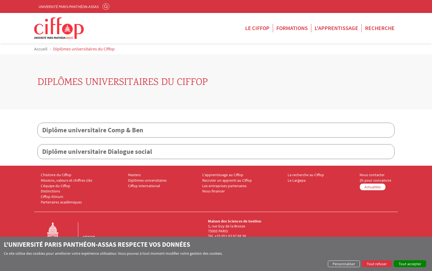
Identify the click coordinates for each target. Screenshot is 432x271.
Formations (292, 28)
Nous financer (213, 191)
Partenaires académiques (61, 202)
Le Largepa (297, 180)
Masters (134, 175)
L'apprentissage (336, 28)
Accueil (40, 49)
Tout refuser (377, 263)
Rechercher (106, 6)
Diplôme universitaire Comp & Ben (92, 130)
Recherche (380, 28)
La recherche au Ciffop (306, 175)
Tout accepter (410, 263)
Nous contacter (372, 175)
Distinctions (50, 191)
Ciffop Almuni (52, 196)
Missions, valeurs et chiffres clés (66, 180)
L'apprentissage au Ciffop (222, 175)
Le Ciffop (257, 28)
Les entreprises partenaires (224, 186)
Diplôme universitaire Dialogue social (97, 151)
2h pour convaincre (375, 180)
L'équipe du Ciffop (55, 186)
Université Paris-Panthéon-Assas (69, 7)
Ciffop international (144, 186)
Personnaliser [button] (344, 263)
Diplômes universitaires (147, 180)
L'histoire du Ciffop (56, 175)
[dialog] (216, 254)
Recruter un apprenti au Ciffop (227, 180)
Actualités (372, 186)
